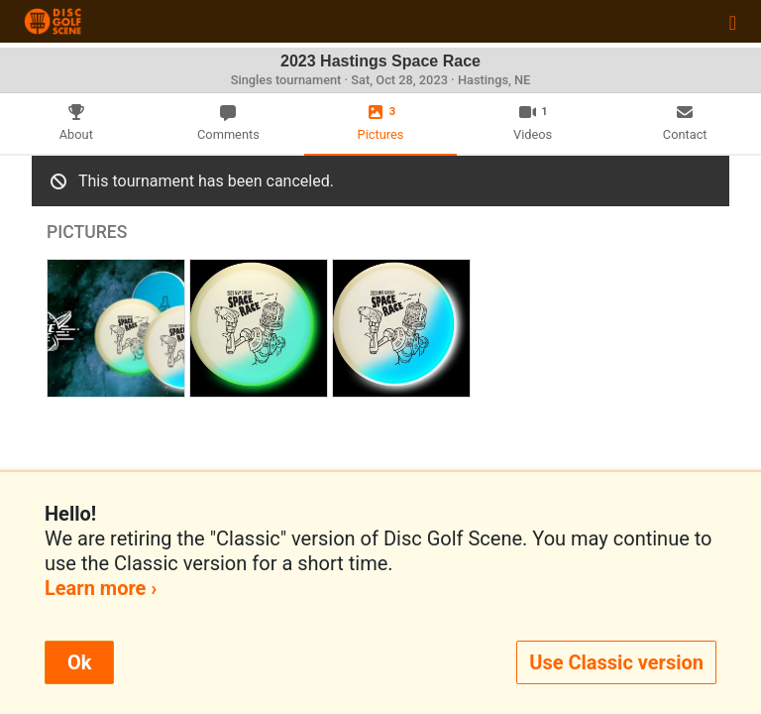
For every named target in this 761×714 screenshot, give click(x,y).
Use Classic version (616, 662)
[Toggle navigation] (732, 22)
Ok (79, 662)
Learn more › (101, 588)
